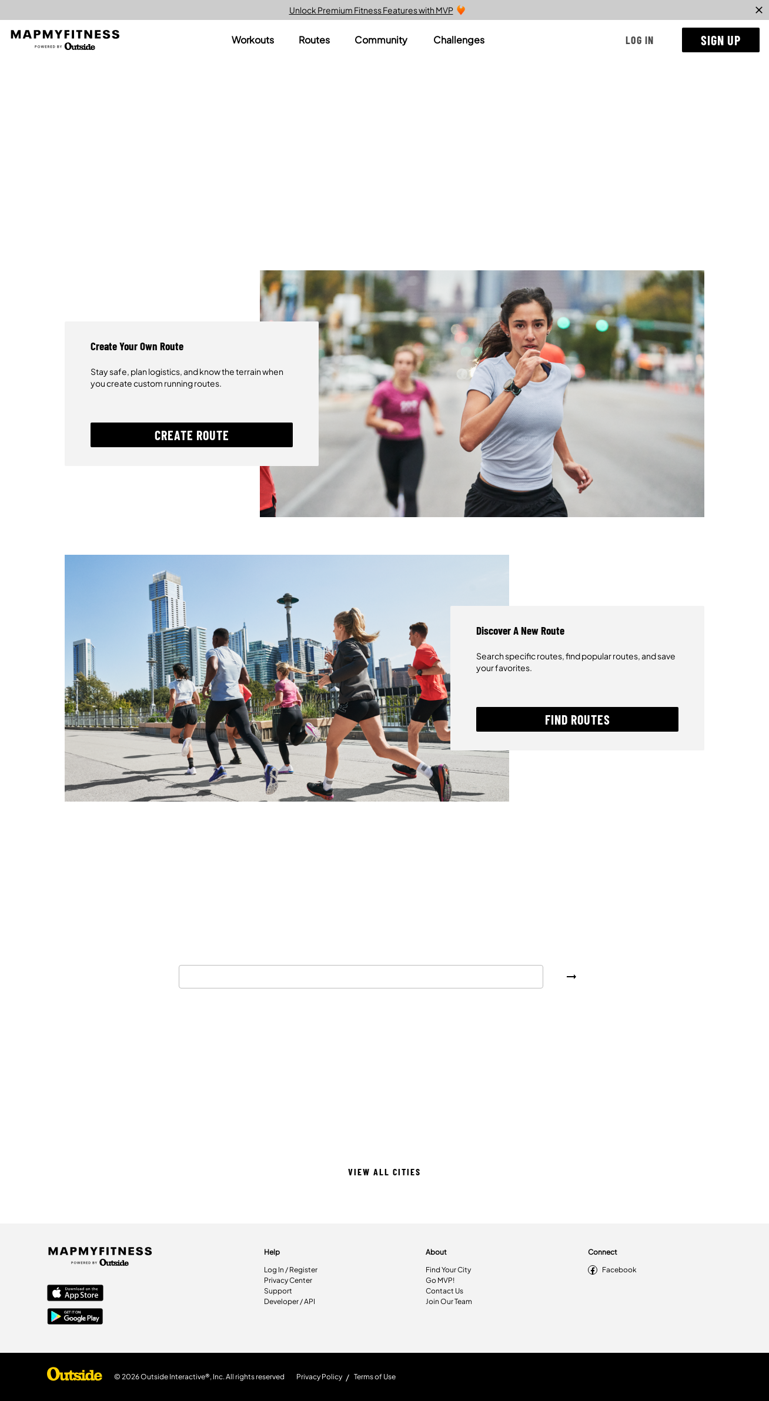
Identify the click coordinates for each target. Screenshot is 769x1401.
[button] (640, 40)
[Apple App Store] (75, 1294)
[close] (759, 10)
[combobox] (361, 976)
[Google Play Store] (75, 1317)
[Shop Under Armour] (74, 1377)
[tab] (253, 40)
